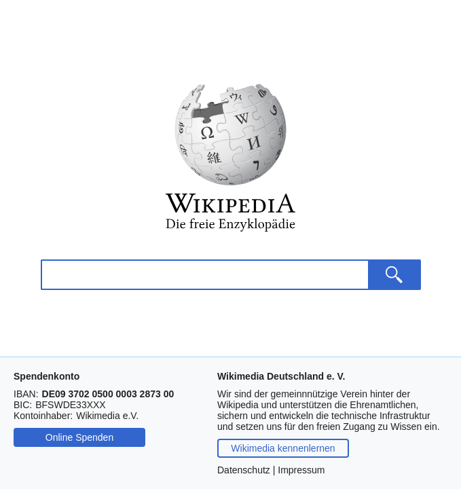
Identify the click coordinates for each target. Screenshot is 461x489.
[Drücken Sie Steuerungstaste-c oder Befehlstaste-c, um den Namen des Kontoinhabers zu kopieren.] (107, 415)
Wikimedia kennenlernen (283, 448)
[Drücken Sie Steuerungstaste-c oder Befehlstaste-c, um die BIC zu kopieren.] (70, 404)
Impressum (301, 470)
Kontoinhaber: (43, 415)
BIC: (23, 404)
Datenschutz (243, 470)
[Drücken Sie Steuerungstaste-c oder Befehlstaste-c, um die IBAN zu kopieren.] (108, 393)
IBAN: (26, 393)
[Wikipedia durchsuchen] (205, 274)
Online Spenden (79, 437)
